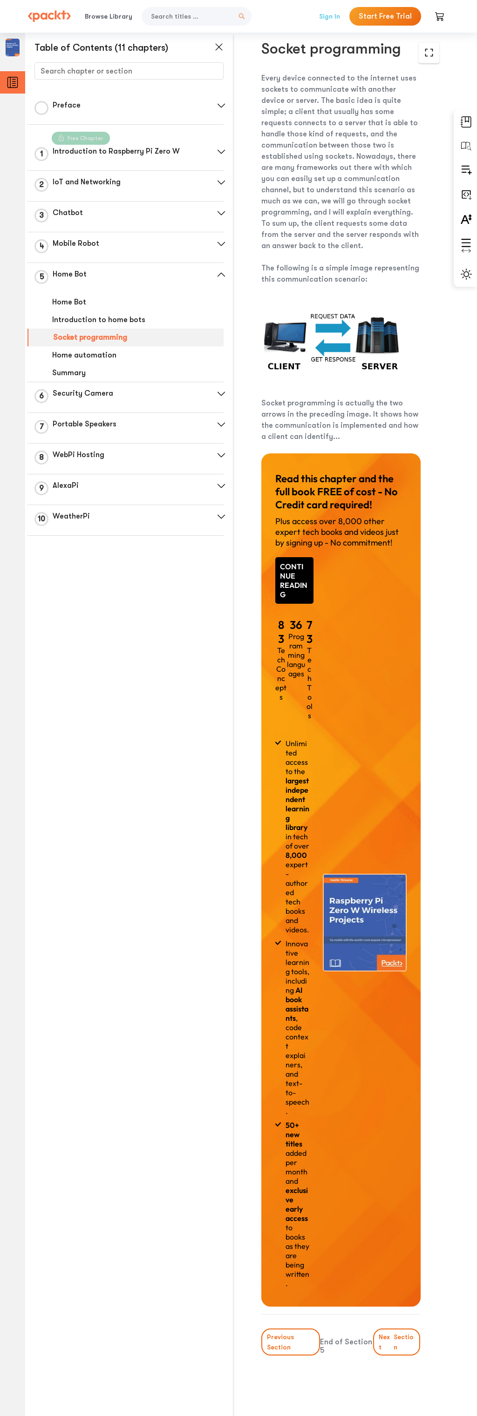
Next (397, 1342)
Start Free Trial (385, 16)
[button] (221, 105)
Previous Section (280, 1342)
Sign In (329, 16)
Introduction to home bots (98, 320)
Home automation (84, 355)
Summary (69, 373)
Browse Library (108, 16)
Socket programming (90, 337)
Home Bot (69, 302)
